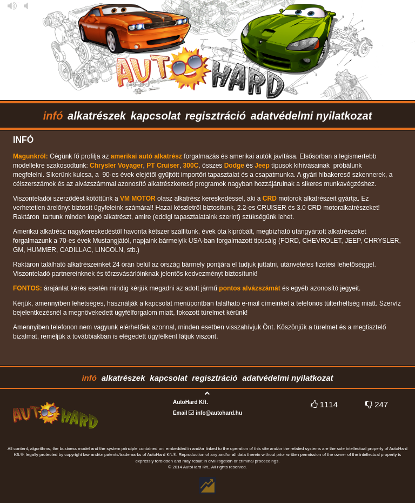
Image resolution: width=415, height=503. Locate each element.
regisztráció (215, 116)
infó (53, 116)
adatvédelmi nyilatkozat (311, 116)
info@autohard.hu (219, 413)
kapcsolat (155, 116)
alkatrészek (97, 116)
